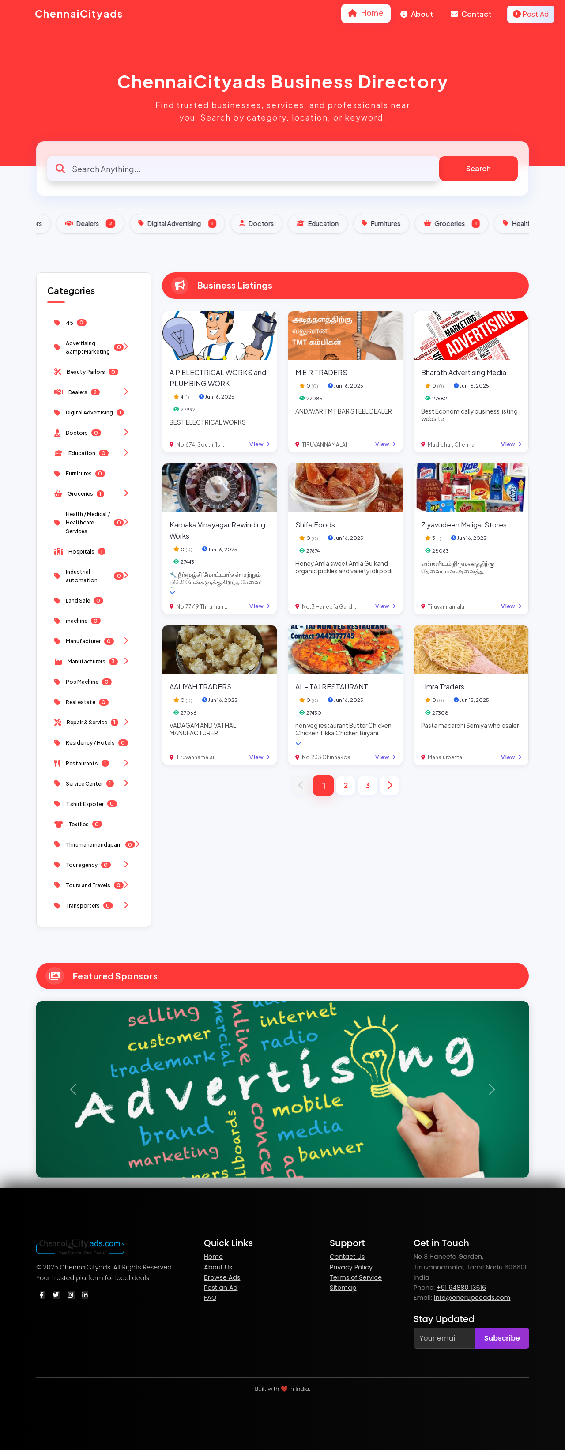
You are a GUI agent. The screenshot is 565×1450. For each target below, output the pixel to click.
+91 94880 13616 (461, 1287)
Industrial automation (93, 576)
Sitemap (343, 1287)
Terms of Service (356, 1277)
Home (366, 13)
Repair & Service (93, 722)
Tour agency (93, 865)
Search (478, 168)
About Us (218, 1267)
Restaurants (93, 763)
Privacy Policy (351, 1267)
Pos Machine (83, 681)
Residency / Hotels (91, 742)
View (259, 444)
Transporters (93, 905)
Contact (471, 14)
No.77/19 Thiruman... (201, 606)
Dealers (187, 223)
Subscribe (502, 1338)
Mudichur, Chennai (452, 444)
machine (77, 621)
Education (415, 223)
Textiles (78, 824)
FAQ (210, 1297)
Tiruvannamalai (447, 606)
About (416, 14)
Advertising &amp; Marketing (93, 347)
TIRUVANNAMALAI (324, 444)
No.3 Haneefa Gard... (329, 606)
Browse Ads (222, 1277)
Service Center (93, 784)
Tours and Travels (93, 885)
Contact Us (347, 1256)
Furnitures (478, 223)
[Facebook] (42, 1295)
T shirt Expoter (85, 803)
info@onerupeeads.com (472, 1297)
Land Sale (78, 600)
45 (70, 322)
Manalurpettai (445, 757)
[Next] (389, 785)
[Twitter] (56, 1295)
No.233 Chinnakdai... (329, 757)
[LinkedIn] (85, 1295)
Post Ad (531, 14)
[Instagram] (71, 1295)
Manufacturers (93, 661)
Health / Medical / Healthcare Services (93, 522)
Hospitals (79, 551)
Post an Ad (220, 1287)
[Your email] (445, 1338)
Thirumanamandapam (97, 844)
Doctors (353, 223)
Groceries (93, 494)
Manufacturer (93, 641)
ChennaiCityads (67, 14)
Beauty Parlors (113, 223)
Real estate (81, 702)
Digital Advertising (274, 223)
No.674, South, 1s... (200, 444)
